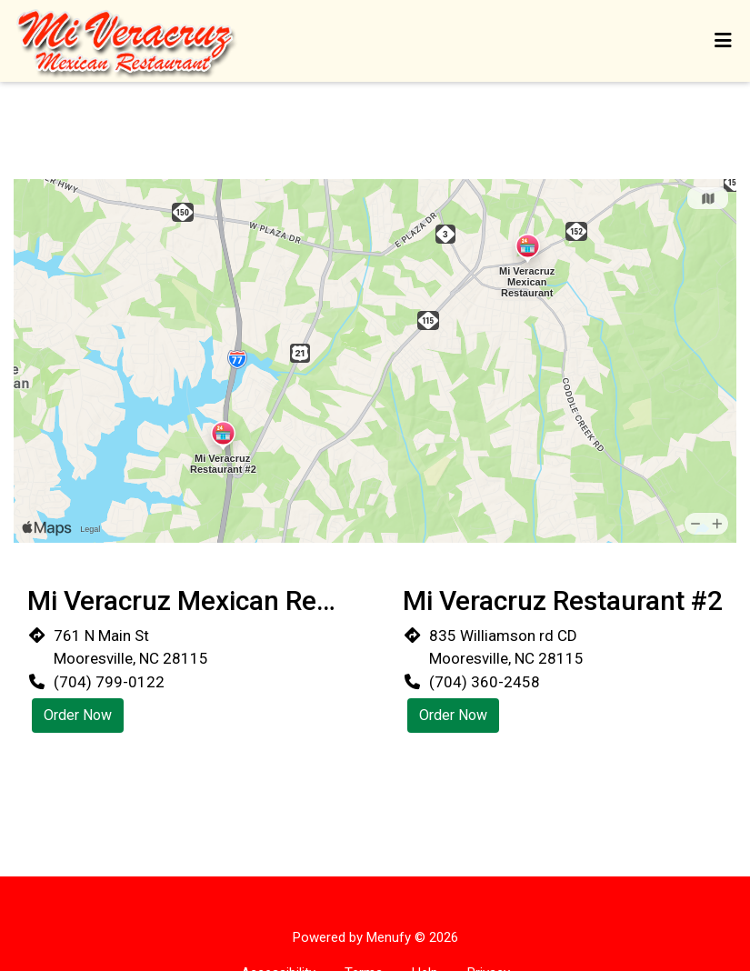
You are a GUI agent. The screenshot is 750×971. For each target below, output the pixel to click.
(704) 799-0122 (109, 682)
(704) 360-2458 (484, 682)
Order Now (78, 715)
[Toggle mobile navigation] (723, 41)
